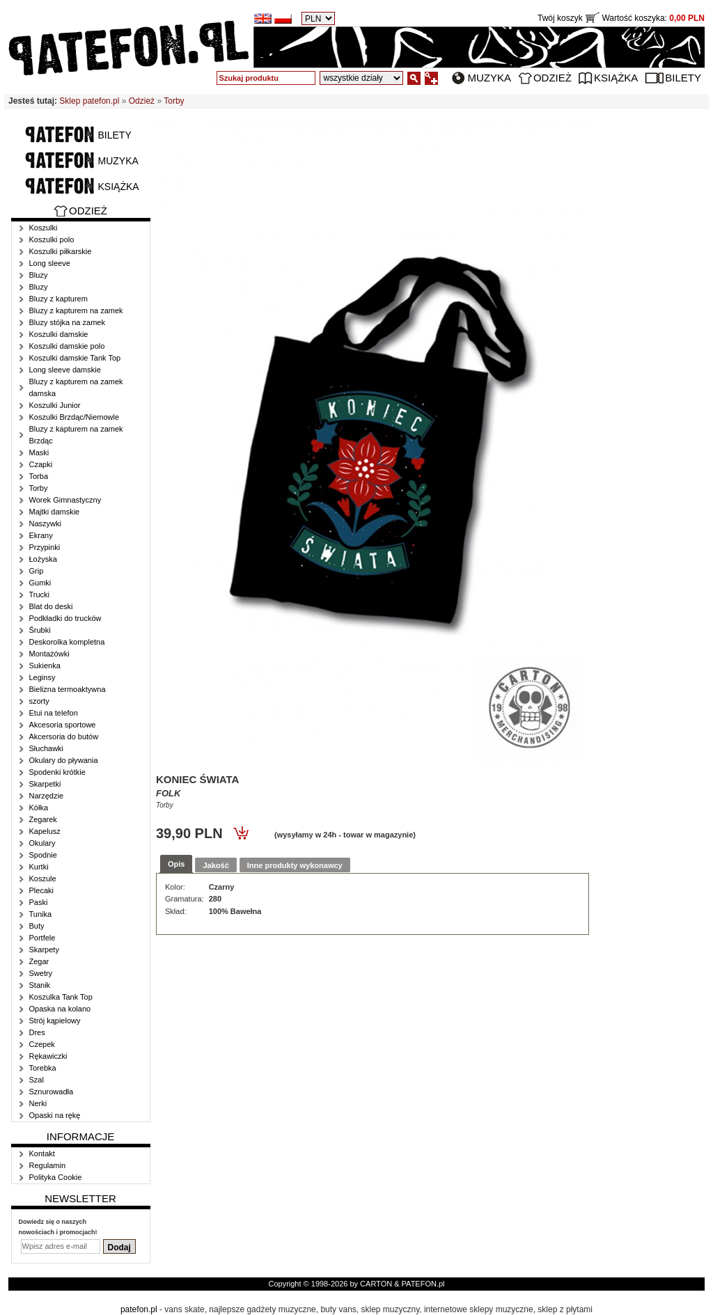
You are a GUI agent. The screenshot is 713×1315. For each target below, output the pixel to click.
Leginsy (42, 677)
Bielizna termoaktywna (67, 689)
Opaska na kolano (60, 1009)
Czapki (41, 464)
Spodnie (43, 855)
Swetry (41, 973)
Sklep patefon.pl (89, 101)
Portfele (42, 938)
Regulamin (47, 1165)
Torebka (42, 1068)
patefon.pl (138, 1309)
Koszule (42, 878)
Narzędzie (46, 796)
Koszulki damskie (58, 334)
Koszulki (43, 227)
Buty (37, 926)
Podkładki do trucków (65, 618)
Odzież (552, 78)
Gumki (40, 582)
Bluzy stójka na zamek (67, 322)
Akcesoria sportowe (62, 725)
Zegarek (43, 819)
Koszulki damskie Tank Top (75, 358)
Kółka (39, 807)
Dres (37, 1032)
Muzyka (489, 78)
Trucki (39, 594)
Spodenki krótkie (57, 772)
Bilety (683, 78)
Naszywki (45, 523)
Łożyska (43, 559)
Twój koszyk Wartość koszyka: (621, 18)
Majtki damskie (54, 511)
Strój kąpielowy (55, 1020)
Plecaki (41, 890)
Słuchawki (46, 748)
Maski (39, 452)
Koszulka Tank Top (61, 997)
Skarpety (44, 949)
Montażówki (49, 653)
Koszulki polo (52, 239)
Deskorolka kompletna (67, 642)
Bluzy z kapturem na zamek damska (76, 387)
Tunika (40, 914)
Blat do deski (51, 606)
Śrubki (40, 630)
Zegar (39, 961)
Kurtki (39, 867)
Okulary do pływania (63, 760)
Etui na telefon (53, 713)
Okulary (42, 843)
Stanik (40, 985)
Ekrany (41, 535)
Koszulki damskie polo (67, 346)
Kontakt (42, 1153)
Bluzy (38, 275)
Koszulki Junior (55, 405)
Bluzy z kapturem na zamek (76, 310)
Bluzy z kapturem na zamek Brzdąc (76, 435)
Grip (36, 571)
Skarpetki (45, 784)
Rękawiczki (48, 1056)
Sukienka (45, 665)
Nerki (38, 1103)
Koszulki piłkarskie (60, 251)
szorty (39, 701)
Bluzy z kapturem (58, 298)
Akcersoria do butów (64, 736)
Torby (174, 101)
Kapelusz (45, 831)
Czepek (42, 1044)
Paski (38, 902)
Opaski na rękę (55, 1115)
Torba (39, 476)
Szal (36, 1080)
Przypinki (45, 547)
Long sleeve (49, 263)
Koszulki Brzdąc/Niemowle (74, 417)
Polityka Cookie (55, 1177)
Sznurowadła (51, 1091)
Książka (616, 78)
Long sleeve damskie (65, 369)
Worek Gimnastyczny (65, 500)
